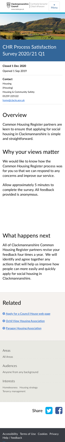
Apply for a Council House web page (26, 313)
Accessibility (10, 433)
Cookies (42, 433)
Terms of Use (28, 433)
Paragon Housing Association (22, 328)
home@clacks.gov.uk (14, 100)
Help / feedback (12, 437)
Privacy (54, 433)
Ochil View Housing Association (24, 320)
